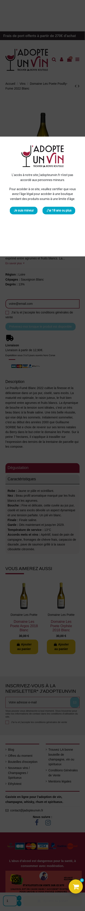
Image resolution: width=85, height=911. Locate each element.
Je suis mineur (24, 210)
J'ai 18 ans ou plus (58, 210)
